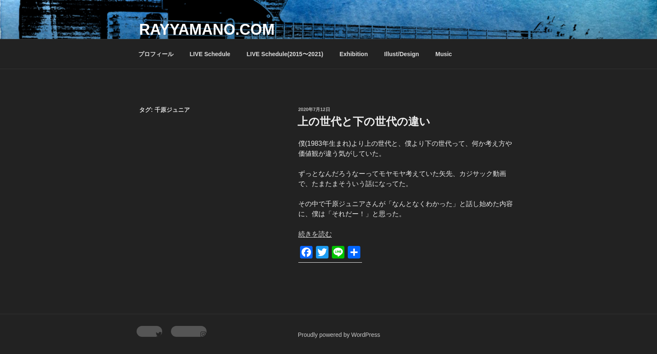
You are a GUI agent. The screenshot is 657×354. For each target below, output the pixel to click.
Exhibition (353, 54)
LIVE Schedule (209, 54)
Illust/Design (401, 54)
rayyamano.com (206, 29)
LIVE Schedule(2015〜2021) (285, 54)
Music (443, 54)
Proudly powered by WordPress (339, 334)
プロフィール (155, 54)
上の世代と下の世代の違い (363, 121)
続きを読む (315, 234)
